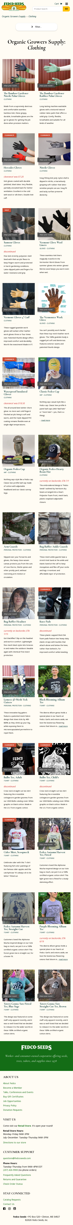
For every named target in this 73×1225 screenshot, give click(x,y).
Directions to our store (14, 1142)
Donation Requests (12, 1109)
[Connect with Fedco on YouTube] (14, 1208)
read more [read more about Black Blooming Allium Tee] (63, 726)
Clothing (32, 16)
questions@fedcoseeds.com (17, 1158)
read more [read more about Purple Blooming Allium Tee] (63, 959)
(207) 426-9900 (10, 1169)
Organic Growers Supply (14, 16)
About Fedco (9, 1083)
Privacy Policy (9, 1105)
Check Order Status (13, 1183)
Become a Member (12, 1087)
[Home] (14, 6)
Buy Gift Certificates (13, 1096)
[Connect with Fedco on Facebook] (4, 1208)
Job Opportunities (12, 1101)
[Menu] (66, 3)
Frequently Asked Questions (17, 1174)
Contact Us (8, 1204)
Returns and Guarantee (14, 1179)
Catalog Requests (12, 1199)
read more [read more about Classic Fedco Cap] (45, 420)
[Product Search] (47, 8)
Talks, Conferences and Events (18, 1092)
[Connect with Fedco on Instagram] (9, 1208)
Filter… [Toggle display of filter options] (36, 26)
